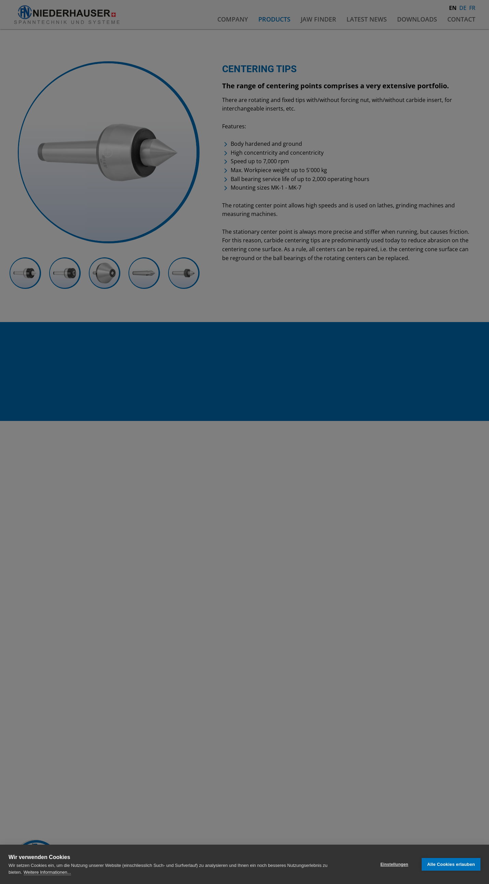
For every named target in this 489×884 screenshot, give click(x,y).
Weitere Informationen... (47, 872)
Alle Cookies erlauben (451, 864)
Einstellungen (394, 864)
